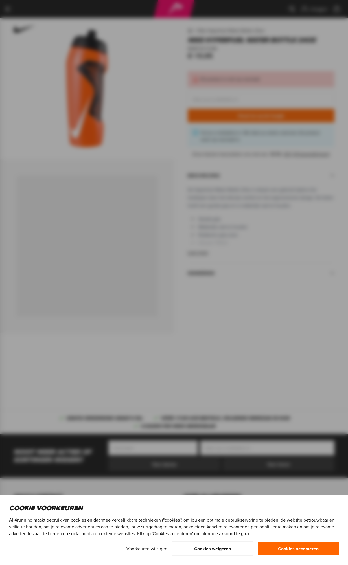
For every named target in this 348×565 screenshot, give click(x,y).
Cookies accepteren (298, 548)
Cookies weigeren (212, 548)
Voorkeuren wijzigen (146, 548)
